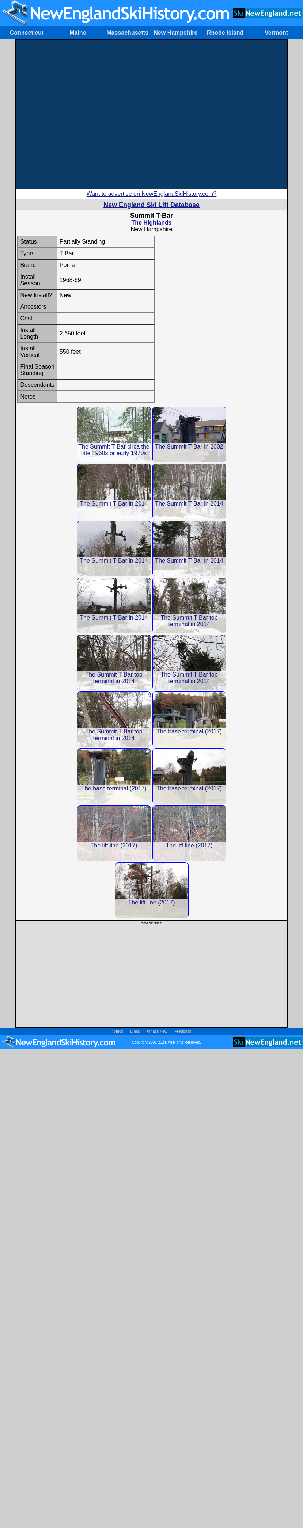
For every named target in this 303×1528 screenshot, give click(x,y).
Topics (117, 1031)
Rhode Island (225, 33)
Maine (77, 33)
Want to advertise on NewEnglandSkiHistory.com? (152, 194)
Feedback (182, 1031)
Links (135, 1031)
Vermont (276, 33)
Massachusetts (127, 33)
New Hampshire (175, 33)
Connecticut (26, 33)
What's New (157, 1031)
